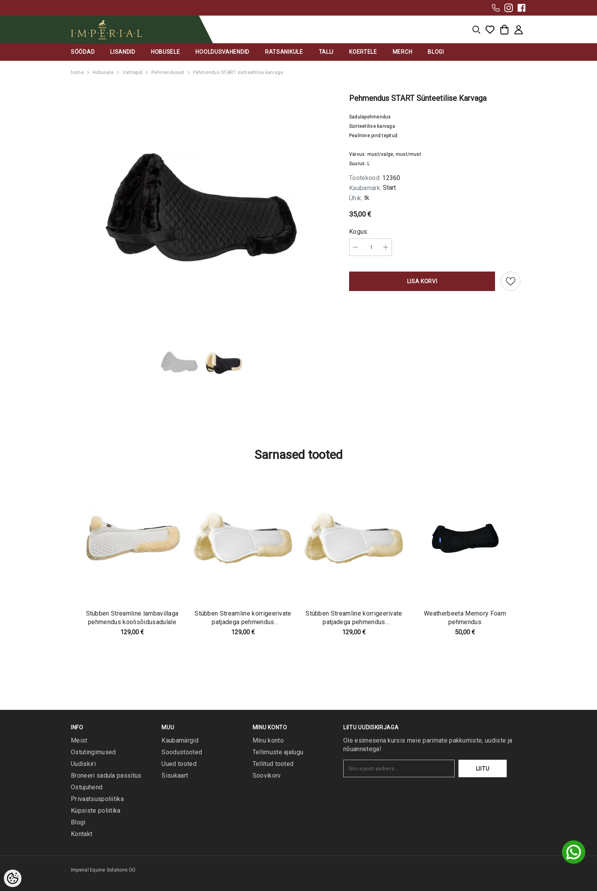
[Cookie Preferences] (12, 878)
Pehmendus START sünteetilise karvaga (238, 72)
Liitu (483, 769)
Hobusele (103, 72)
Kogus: (359, 231)
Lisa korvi (422, 281)
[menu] (476, 29)
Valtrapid (132, 72)
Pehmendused (167, 72)
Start (389, 187)
